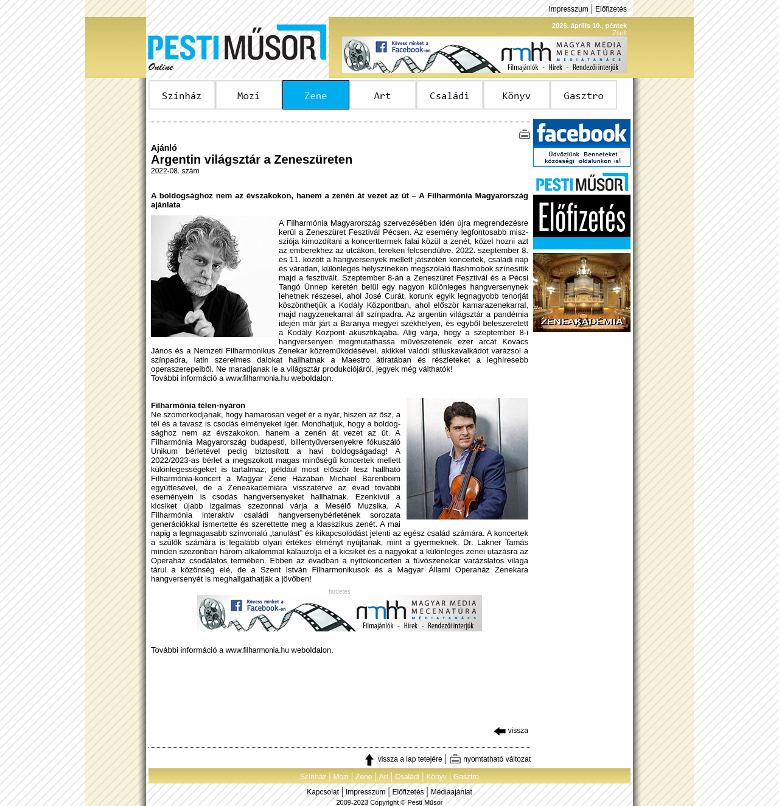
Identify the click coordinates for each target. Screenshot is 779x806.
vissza (511, 730)
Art (383, 777)
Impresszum (568, 9)
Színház (313, 777)
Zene (363, 777)
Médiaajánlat (451, 792)
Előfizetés (611, 9)
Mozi (341, 777)
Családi (407, 777)
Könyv (436, 777)
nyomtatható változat (490, 759)
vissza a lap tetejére (402, 759)
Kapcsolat (323, 792)
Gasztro (466, 777)
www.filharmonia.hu (257, 378)
